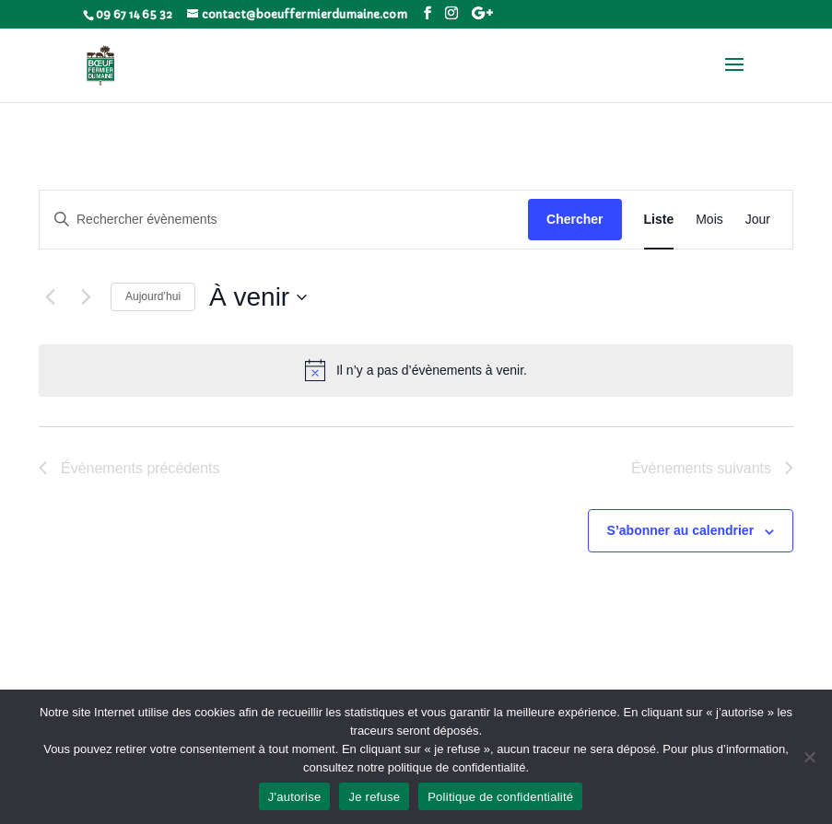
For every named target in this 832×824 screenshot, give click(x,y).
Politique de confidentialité (500, 797)
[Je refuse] (809, 757)
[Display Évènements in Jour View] (757, 220)
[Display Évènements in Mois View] (709, 220)
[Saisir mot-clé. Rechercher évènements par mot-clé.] (284, 220)
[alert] (416, 370)
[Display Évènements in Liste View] (659, 220)
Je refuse (374, 797)
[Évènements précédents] (50, 297)
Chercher (574, 219)
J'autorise (295, 797)
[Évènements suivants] (86, 297)
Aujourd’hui (153, 296)
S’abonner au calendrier (681, 530)
